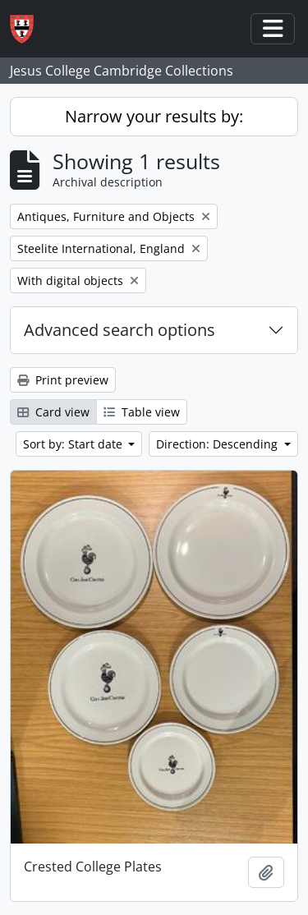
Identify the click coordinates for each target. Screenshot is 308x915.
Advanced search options (119, 330)
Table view (141, 412)
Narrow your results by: (154, 116)
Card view (53, 412)
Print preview (62, 380)
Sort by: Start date (74, 444)
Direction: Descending (218, 444)
